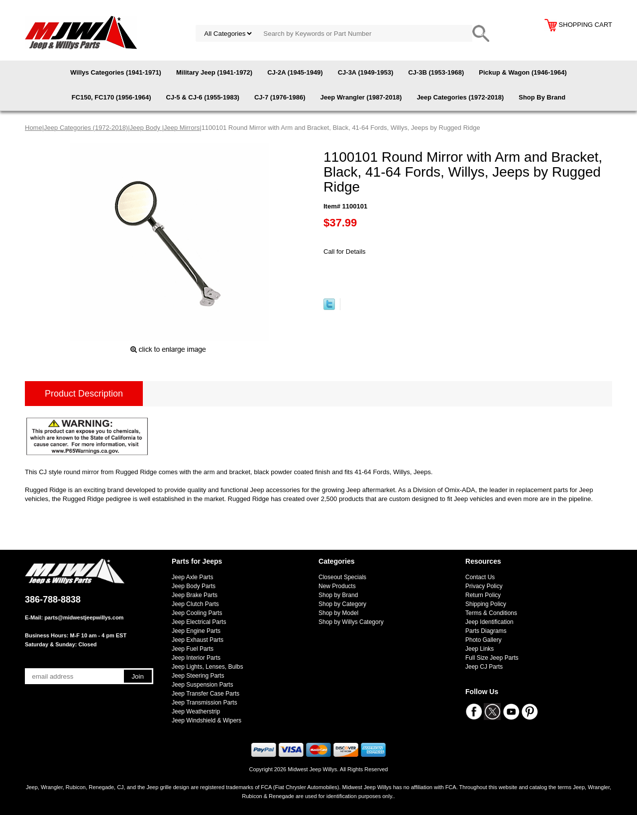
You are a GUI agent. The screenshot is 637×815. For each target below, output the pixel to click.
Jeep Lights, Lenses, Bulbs (207, 666)
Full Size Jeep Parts (492, 657)
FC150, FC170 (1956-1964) (111, 97)
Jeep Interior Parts (196, 657)
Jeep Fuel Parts (192, 648)
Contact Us (480, 577)
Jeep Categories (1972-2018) (460, 97)
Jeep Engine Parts (196, 630)
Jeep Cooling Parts (197, 613)
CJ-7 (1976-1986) (280, 97)
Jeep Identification (489, 621)
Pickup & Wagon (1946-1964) (523, 72)
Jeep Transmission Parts (204, 702)
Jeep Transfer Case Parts (205, 693)
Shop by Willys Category (351, 621)
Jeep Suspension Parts (202, 684)
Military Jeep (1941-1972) (214, 72)
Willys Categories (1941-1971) (115, 72)
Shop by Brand (338, 595)
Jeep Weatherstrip (196, 711)
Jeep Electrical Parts (199, 621)
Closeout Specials (342, 577)
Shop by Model (338, 613)
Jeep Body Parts (193, 586)
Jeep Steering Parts (198, 675)
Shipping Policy (485, 604)
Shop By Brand (542, 97)
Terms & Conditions (491, 613)
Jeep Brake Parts (194, 595)
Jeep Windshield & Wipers (206, 720)
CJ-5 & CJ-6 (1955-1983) (202, 97)
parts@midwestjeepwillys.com (83, 617)
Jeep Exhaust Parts (197, 639)
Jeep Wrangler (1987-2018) (361, 97)
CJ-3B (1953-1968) (436, 72)
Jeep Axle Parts (192, 577)
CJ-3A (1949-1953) (366, 72)
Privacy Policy (484, 586)
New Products (337, 586)
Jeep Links (479, 648)
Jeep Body (146, 127)
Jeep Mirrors (182, 127)
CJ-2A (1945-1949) (295, 72)
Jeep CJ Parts (484, 666)
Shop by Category (342, 604)
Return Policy (483, 595)
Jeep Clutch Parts (195, 604)
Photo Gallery (483, 639)
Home (33, 127)
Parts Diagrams (486, 630)
